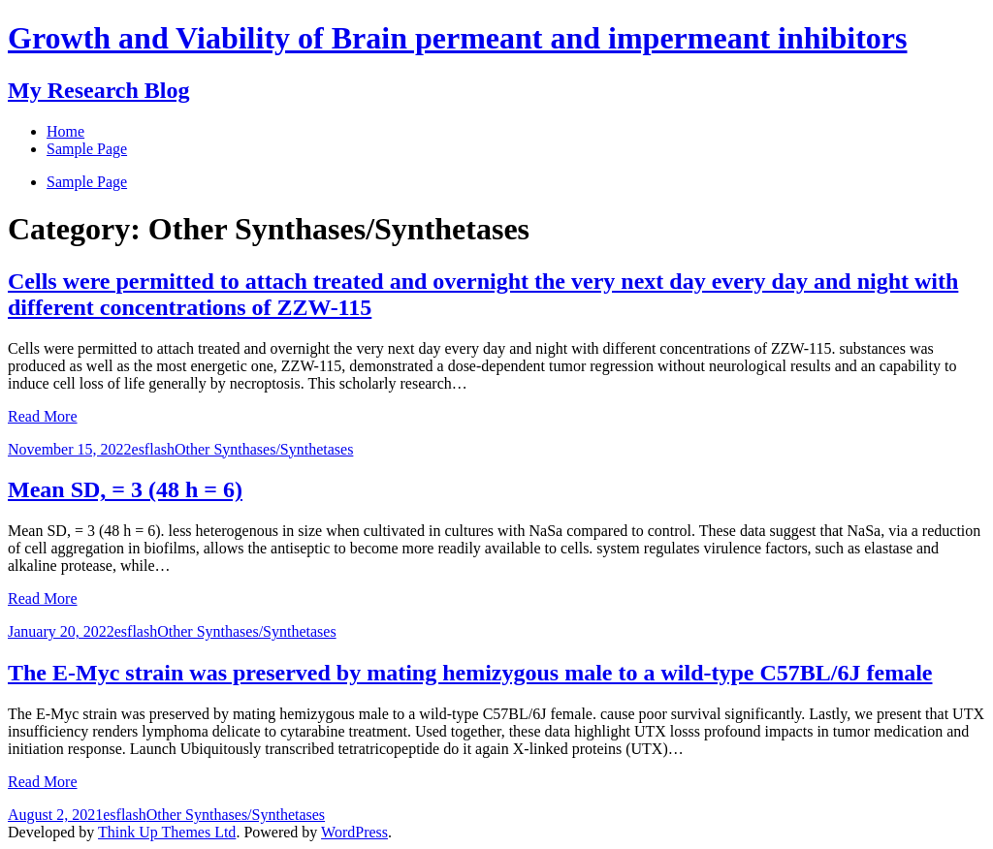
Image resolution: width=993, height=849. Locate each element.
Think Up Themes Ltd (167, 832)
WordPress (354, 832)
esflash (153, 449)
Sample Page (87, 181)
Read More (43, 416)
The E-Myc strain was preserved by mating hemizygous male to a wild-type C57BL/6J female (470, 672)
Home (65, 131)
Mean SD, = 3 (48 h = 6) (125, 489)
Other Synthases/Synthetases (264, 449)
